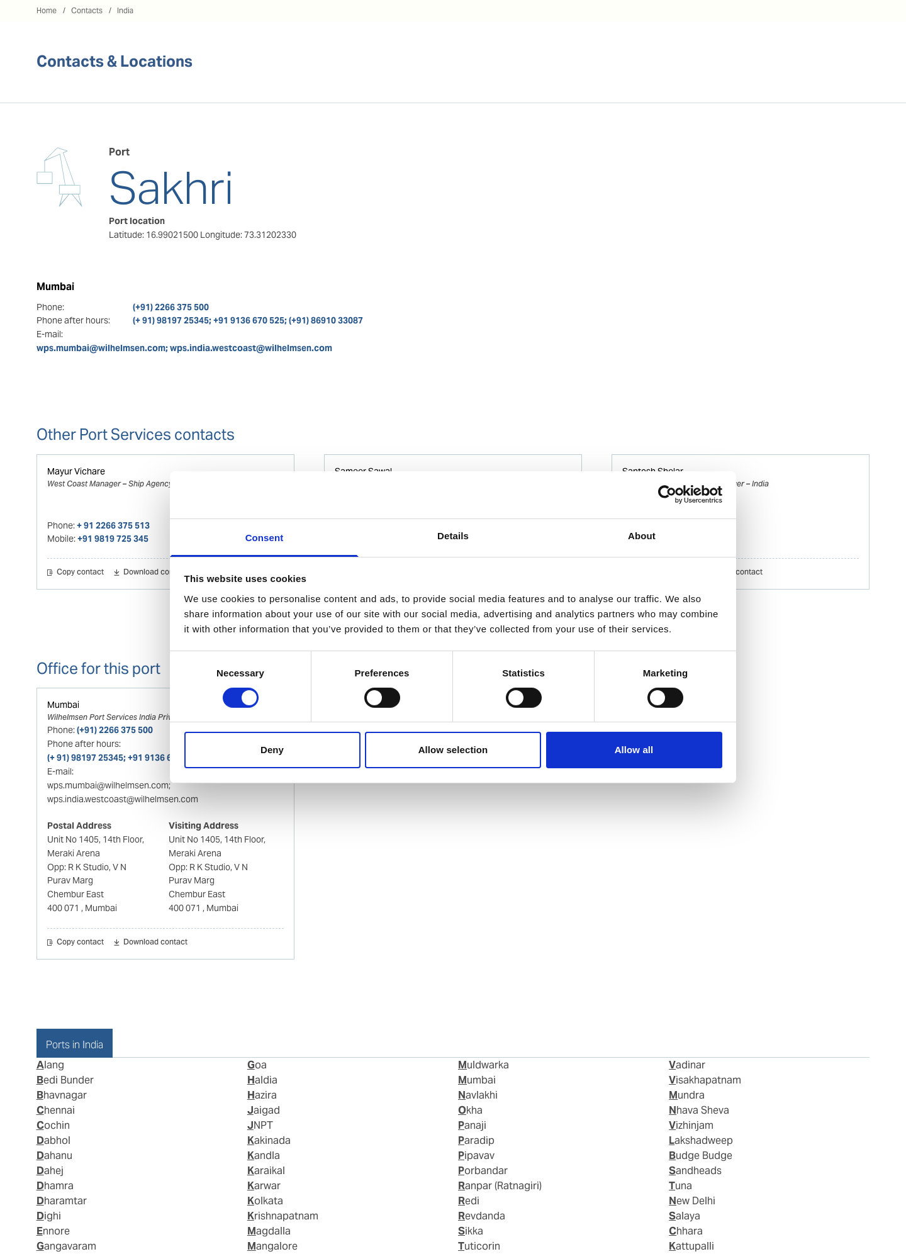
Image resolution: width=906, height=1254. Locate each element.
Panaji (472, 1125)
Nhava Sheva (699, 1110)
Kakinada (269, 1140)
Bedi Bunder (65, 1080)
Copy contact (80, 572)
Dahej (50, 1170)
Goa (257, 1065)
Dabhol (53, 1140)
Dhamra (55, 1185)
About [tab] (642, 535)
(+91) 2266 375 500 (171, 307)
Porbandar (483, 1170)
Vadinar (687, 1065)
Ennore (53, 1231)
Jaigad (263, 1110)
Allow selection (453, 749)
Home (46, 10)
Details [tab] (453, 535)
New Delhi (692, 1200)
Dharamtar (61, 1200)
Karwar (264, 1185)
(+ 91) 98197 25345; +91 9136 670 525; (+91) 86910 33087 (248, 320)
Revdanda (481, 1216)
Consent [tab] (264, 537)
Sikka (470, 1231)
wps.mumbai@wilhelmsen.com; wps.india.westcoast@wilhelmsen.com (184, 348)
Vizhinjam (691, 1125)
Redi (468, 1200)
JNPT (260, 1125)
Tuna (680, 1185)
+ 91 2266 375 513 (113, 525)
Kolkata (265, 1200)
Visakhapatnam (705, 1080)
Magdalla (269, 1231)
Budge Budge (700, 1155)
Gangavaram (66, 1246)
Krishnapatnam (282, 1216)
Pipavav (476, 1155)
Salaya (684, 1216)
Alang (50, 1065)
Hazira (262, 1095)
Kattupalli (691, 1246)
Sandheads (695, 1170)
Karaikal (266, 1170)
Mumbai (63, 704)
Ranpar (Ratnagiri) (500, 1185)
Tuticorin (479, 1246)
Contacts (87, 10)
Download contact (155, 572)
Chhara (686, 1231)
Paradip (476, 1140)
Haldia (262, 1080)
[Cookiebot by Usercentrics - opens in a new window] (667, 494)
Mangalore (272, 1246)
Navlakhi (478, 1095)
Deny (272, 749)
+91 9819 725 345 (112, 538)
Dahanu (54, 1155)
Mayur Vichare (76, 471)
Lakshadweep (701, 1140)
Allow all (634, 749)
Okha (470, 1110)
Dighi (48, 1216)
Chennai (55, 1110)
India (125, 10)
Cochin (53, 1125)
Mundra (687, 1095)
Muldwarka (483, 1065)
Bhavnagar (61, 1095)
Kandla (263, 1155)
